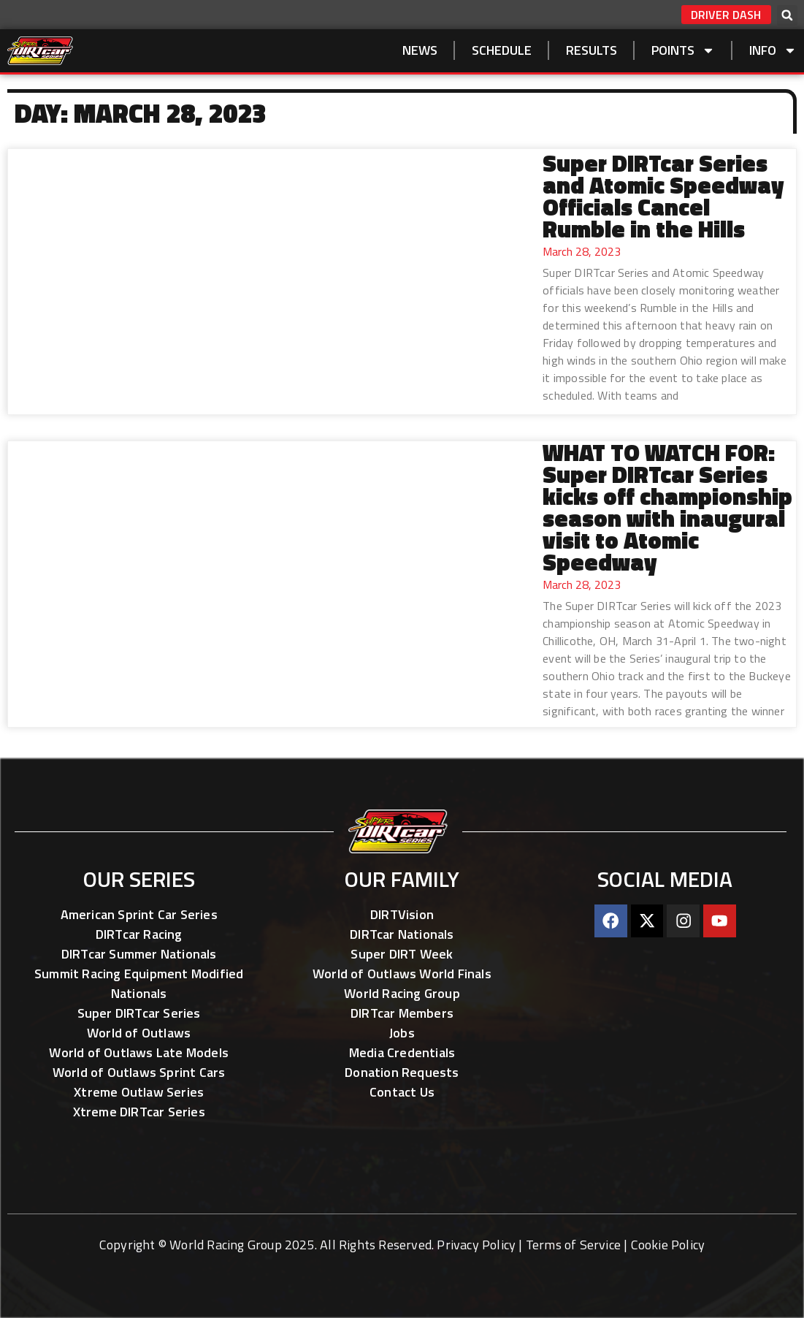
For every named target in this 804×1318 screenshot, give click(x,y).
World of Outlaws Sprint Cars (139, 1072)
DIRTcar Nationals (401, 934)
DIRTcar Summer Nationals (139, 954)
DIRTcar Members (402, 1013)
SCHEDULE (502, 50)
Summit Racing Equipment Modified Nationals (138, 983)
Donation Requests (402, 1072)
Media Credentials (402, 1052)
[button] (787, 15)
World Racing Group (402, 993)
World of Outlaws (139, 1033)
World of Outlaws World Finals (402, 973)
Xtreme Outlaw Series (139, 1092)
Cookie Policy (668, 1244)
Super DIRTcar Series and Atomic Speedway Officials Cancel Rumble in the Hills (663, 195)
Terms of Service (573, 1244)
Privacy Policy (476, 1244)
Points (683, 50)
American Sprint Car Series (139, 914)
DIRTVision (402, 914)
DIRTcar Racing (139, 934)
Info (773, 50)
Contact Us (402, 1092)
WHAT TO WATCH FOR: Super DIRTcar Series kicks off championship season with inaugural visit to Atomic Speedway (667, 507)
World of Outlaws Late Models (139, 1052)
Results (591, 50)
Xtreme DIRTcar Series (139, 1111)
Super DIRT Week (402, 954)
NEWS (419, 50)
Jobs (402, 1033)
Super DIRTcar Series (139, 1013)
